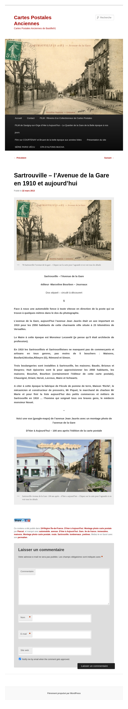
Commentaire (27, 571)
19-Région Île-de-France (51, 528)
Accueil (18, 118)
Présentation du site (96, 140)
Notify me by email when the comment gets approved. (44, 659)
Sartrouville (63, 534)
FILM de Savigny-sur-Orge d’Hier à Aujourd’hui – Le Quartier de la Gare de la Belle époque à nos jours (61, 129)
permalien (22, 537)
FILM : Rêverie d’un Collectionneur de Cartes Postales (66, 118)
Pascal (20, 531)
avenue (54, 531)
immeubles (103, 531)
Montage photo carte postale (98, 528)
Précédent (20, 158)
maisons (18, 534)
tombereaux (75, 534)
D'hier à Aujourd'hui (73, 528)
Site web (24, 650)
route (54, 534)
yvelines (86, 534)
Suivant (109, 158)
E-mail (25, 634)
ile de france (90, 531)
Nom (25, 617)
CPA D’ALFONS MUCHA (52, 147)
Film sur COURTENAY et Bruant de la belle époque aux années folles (48, 140)
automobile (44, 531)
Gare (81, 531)
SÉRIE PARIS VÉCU (25, 147)
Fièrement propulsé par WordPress (64, 693)
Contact (30, 118)
